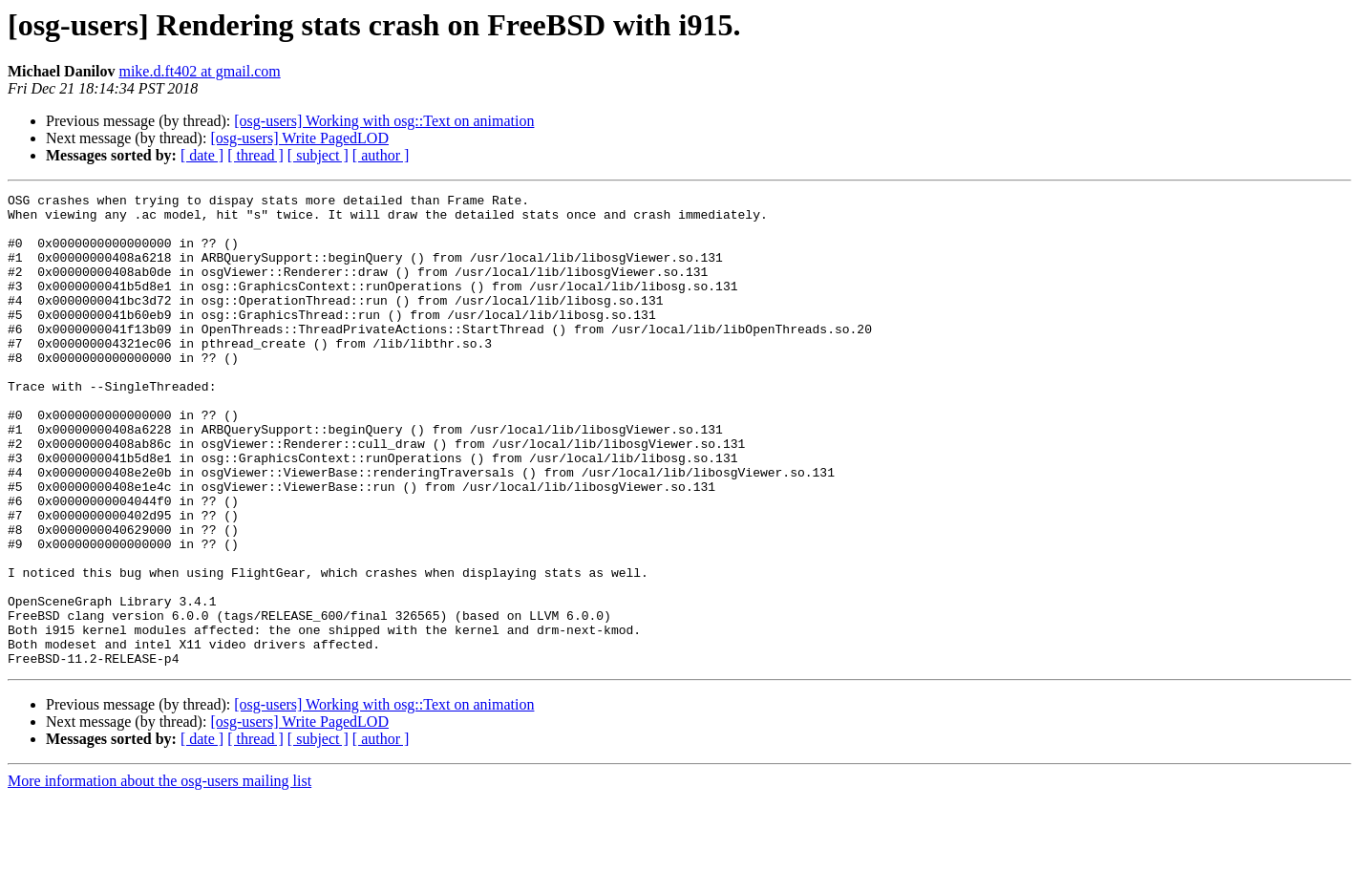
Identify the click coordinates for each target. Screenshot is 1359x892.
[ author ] (381, 155)
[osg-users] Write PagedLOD (299, 138)
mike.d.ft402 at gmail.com (199, 71)
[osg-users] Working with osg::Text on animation (384, 121)
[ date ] (201, 155)
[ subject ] (318, 155)
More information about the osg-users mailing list (159, 875)
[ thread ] (255, 155)
